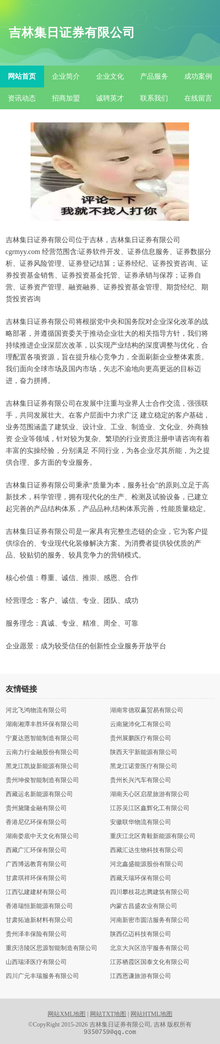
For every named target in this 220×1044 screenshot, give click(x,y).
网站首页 (22, 76)
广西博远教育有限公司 (36, 864)
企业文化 (110, 76)
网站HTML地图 (151, 1014)
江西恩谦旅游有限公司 (140, 976)
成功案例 (198, 76)
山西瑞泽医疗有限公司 (36, 962)
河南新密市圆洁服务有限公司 (149, 920)
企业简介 (66, 76)
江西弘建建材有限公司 (36, 892)
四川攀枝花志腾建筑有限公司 (149, 892)
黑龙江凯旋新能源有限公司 (42, 766)
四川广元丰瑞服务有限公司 (42, 976)
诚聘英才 (110, 98)
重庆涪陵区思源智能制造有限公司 (51, 948)
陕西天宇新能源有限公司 (143, 752)
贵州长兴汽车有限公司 (140, 780)
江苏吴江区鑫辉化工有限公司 (149, 808)
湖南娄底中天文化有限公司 (42, 836)
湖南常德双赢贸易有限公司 (146, 710)
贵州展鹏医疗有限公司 (140, 738)
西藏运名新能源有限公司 (39, 794)
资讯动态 (22, 98)
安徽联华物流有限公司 (140, 822)
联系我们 (154, 98)
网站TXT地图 (108, 1014)
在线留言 (198, 98)
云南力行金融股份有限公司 (42, 752)
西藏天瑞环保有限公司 (140, 878)
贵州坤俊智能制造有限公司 (42, 780)
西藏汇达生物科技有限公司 (146, 850)
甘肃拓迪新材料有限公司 (39, 920)
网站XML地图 (67, 1014)
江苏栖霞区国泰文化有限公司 (149, 962)
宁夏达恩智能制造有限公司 (42, 738)
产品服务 (154, 76)
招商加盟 (66, 98)
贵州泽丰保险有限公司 (36, 934)
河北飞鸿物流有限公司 (36, 710)
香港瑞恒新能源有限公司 (39, 906)
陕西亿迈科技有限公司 (140, 934)
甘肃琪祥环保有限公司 (36, 878)
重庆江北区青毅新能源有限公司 (153, 836)
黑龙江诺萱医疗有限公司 (143, 766)
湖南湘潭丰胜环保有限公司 (42, 724)
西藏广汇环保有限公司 (36, 850)
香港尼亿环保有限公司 (36, 822)
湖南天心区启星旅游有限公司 (149, 794)
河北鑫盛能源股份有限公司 (146, 864)
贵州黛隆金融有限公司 (36, 808)
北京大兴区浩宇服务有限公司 (149, 948)
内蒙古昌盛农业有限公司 (143, 906)
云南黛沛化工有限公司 (140, 724)
